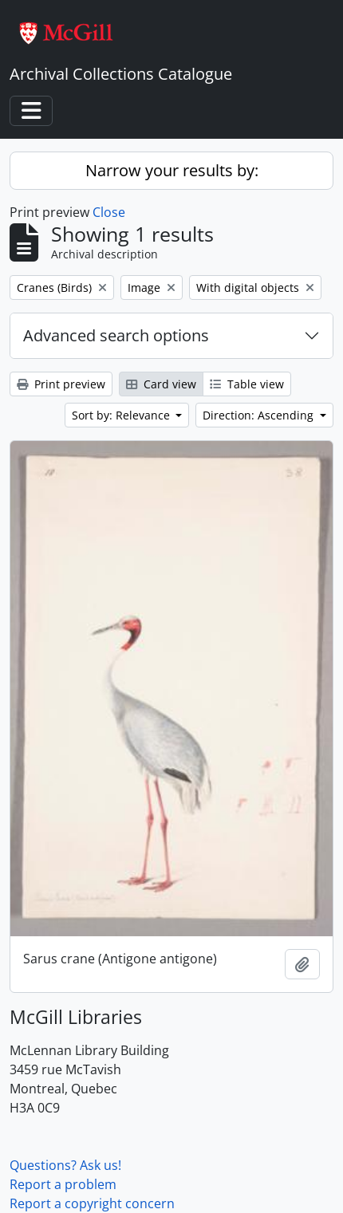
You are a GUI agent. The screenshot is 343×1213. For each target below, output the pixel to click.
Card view (161, 384)
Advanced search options (116, 335)
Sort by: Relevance (122, 415)
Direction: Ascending (260, 415)
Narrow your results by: (171, 170)
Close (109, 212)
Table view (247, 384)
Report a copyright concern (92, 1203)
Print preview (61, 384)
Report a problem (63, 1184)
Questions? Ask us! (65, 1165)
